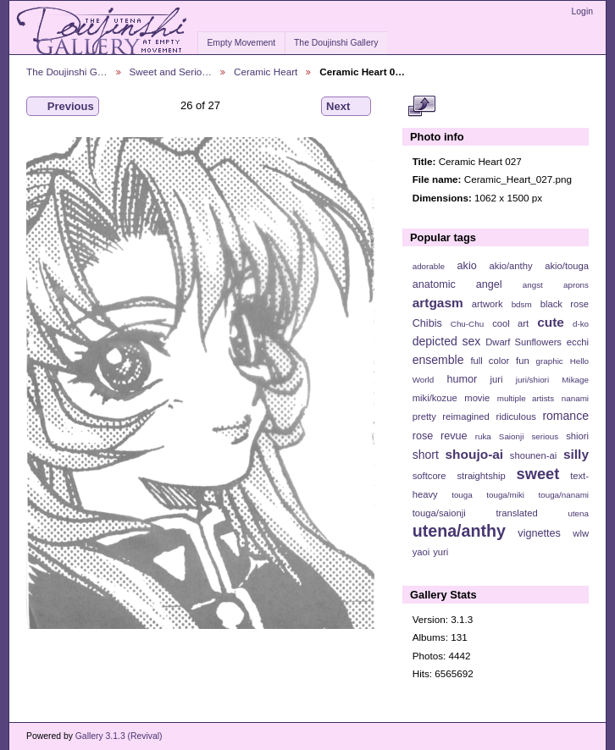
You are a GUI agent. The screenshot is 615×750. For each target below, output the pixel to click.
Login (582, 11)
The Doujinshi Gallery (336, 42)
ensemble (438, 360)
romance (565, 415)
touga (462, 494)
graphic (549, 361)
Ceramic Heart (265, 71)
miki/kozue (435, 398)
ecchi (578, 342)
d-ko (581, 323)
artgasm (438, 302)
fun (522, 361)
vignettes (539, 533)
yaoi (421, 552)
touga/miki (505, 494)
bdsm (522, 304)
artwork (487, 304)
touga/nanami (564, 494)
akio (467, 266)
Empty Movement (241, 42)
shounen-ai (533, 455)
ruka (483, 436)
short (426, 454)
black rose (564, 304)
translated (516, 513)
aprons (576, 285)
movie (477, 398)
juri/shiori (532, 379)
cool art (510, 323)
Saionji (511, 436)
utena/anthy (459, 530)
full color (489, 361)
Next (346, 106)
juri (496, 379)
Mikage (575, 379)
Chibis (427, 323)
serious (544, 436)
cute (550, 322)
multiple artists (525, 398)
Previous (62, 106)
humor (461, 379)
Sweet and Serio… (171, 71)
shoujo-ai (475, 454)
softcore (429, 476)
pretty (424, 416)
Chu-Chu (467, 323)
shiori (577, 436)
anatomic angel (457, 284)
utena (578, 513)
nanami (575, 398)
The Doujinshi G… (67, 71)
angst (533, 285)
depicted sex (447, 341)
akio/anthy (510, 266)
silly (576, 454)
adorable (429, 266)
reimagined (466, 416)
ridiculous (515, 416)
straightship (481, 476)
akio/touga (567, 266)
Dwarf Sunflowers (523, 342)
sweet (538, 474)
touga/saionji (439, 513)
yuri (440, 552)
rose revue (440, 436)
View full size (421, 107)
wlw (581, 533)
